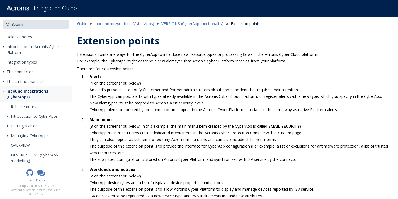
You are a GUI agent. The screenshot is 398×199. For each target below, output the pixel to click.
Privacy (40, 180)
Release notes (19, 37)
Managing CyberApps (28, 135)
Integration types (22, 62)
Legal (30, 180)
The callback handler (23, 81)
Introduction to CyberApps (32, 116)
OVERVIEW (20, 145)
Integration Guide (55, 8)
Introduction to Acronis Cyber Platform (31, 49)
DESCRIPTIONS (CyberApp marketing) (34, 157)
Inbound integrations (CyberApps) (25, 94)
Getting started (22, 126)
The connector (18, 71)
